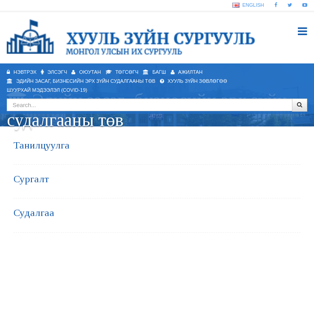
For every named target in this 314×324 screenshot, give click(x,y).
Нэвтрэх (21, 72)
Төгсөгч (122, 72)
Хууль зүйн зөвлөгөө (193, 81)
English (248, 5)
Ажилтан (187, 72)
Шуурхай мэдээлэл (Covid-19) (47, 90)
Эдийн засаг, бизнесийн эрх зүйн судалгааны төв (81, 81)
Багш (154, 72)
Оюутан (86, 72)
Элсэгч (54, 72)
